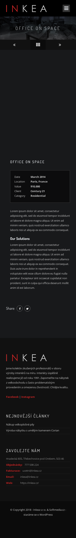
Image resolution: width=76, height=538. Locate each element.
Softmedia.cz (57, 510)
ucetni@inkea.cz (32, 470)
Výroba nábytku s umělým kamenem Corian (32, 430)
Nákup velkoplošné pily (20, 424)
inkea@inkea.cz (29, 477)
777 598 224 (32, 465)
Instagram (28, 397)
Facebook (12, 397)
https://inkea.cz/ (29, 483)
